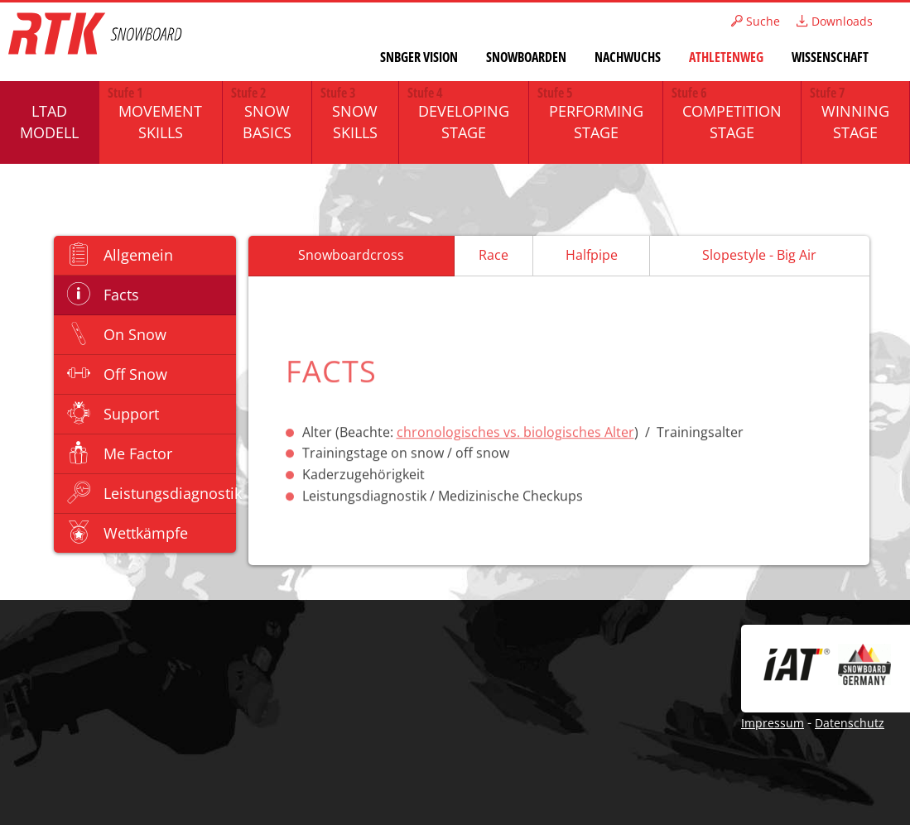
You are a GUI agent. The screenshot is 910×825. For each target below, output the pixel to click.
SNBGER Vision (419, 57)
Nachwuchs (628, 57)
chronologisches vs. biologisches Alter (515, 433)
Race (493, 255)
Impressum (772, 723)
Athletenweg (726, 57)
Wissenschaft (830, 57)
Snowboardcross (351, 255)
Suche (755, 21)
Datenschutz (849, 723)
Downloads (835, 21)
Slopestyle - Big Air (759, 255)
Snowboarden (526, 57)
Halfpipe (592, 255)
